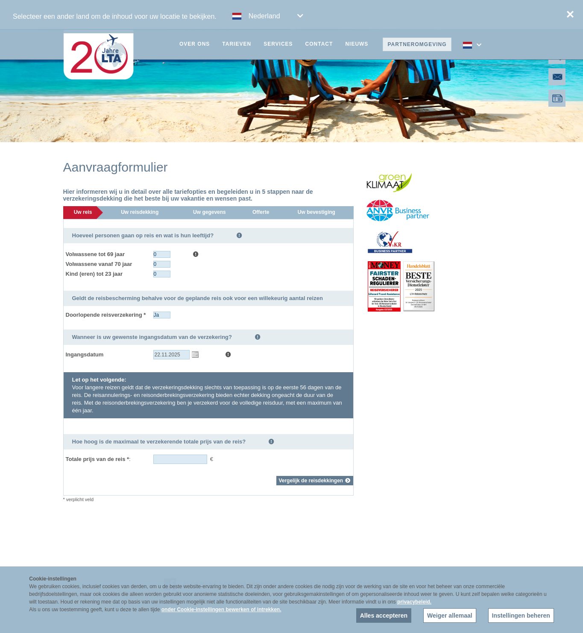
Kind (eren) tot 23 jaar (94, 274)
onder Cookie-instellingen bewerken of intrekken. (221, 610)
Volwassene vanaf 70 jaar (99, 264)
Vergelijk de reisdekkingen (314, 481)
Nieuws (356, 44)
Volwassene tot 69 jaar (95, 254)
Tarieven (236, 44)
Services (278, 44)
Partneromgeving (416, 44)
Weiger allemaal (449, 615)
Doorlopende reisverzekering (106, 315)
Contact (319, 44)
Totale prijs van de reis (97, 459)
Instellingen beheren (521, 615)
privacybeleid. (414, 602)
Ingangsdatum (85, 354)
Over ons (194, 44)
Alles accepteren (383, 615)
